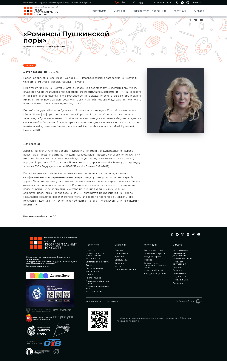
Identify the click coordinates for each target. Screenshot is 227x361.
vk (195, 20)
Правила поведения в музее (97, 287)
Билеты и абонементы (97, 262)
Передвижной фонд (125, 269)
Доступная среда (94, 268)
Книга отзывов (93, 278)
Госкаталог (113, 301)
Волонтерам (92, 271)
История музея (180, 250)
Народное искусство (155, 273)
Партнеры (178, 270)
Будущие (119, 256)
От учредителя (180, 276)
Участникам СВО (94, 291)
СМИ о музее (180, 273)
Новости (90, 250)
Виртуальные (122, 260)
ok (190, 20)
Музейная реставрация (179, 263)
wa (177, 2)
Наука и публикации (183, 258)
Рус (117, 2)
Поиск (134, 2)
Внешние (119, 263)
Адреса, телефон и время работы (95, 254)
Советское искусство (155, 253)
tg (182, 2)
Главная (27, 46)
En (123, 2)
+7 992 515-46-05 (162, 2)
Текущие (119, 250)
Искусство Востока (154, 270)
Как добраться (93, 258)
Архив (29, 65)
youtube (201, 20)
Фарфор (148, 260)
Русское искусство (154, 250)
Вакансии (178, 283)
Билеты (197, 2)
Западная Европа (152, 256)
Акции (89, 265)
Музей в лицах (180, 280)
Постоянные (121, 253)
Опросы (90, 274)
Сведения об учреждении (179, 254)
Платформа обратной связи (97, 282)
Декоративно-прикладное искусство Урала (155, 265)
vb (187, 2)
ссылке (135, 321)
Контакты (177, 267)
